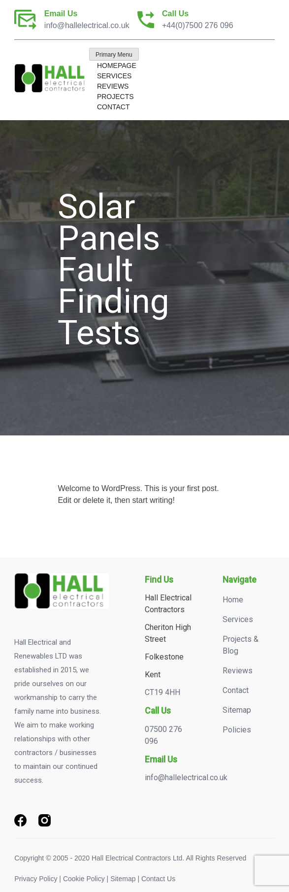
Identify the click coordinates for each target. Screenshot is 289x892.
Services (114, 76)
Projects (115, 96)
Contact (113, 107)
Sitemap (237, 710)
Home (233, 599)
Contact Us (158, 879)
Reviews (113, 86)
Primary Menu (114, 54)
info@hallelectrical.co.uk (86, 25)
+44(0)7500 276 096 (197, 25)
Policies (237, 729)
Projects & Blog (240, 645)
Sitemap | (124, 879)
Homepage (116, 65)
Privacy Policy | (37, 879)
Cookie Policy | (85, 879)
